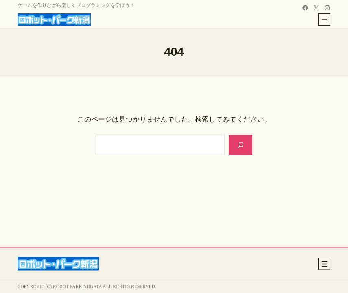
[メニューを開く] (324, 19)
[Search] (240, 145)
